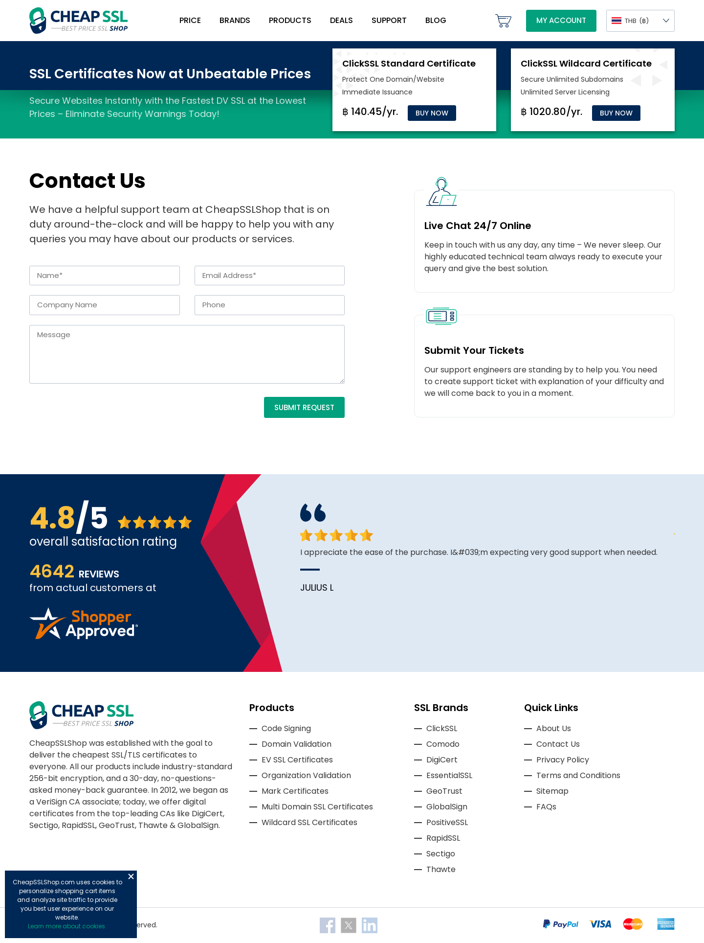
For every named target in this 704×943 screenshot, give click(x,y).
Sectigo (440, 853)
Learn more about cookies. (67, 926)
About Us (553, 728)
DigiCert (442, 759)
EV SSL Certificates (297, 759)
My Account (561, 20)
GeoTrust (444, 791)
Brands (235, 20)
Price (190, 20)
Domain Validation (296, 744)
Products (290, 20)
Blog (435, 20)
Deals (341, 20)
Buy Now (432, 113)
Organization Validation (306, 775)
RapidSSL (443, 838)
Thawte (441, 869)
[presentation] (103, 416)
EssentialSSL (449, 775)
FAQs (546, 806)
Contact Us (558, 744)
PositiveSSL (447, 822)
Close (131, 876)
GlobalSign (446, 806)
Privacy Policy (562, 759)
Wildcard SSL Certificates (309, 822)
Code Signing (286, 728)
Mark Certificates (295, 791)
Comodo (443, 744)
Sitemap (552, 791)
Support (389, 20)
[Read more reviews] (83, 636)
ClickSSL (441, 728)
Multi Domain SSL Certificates (317, 806)
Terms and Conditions (578, 775)
